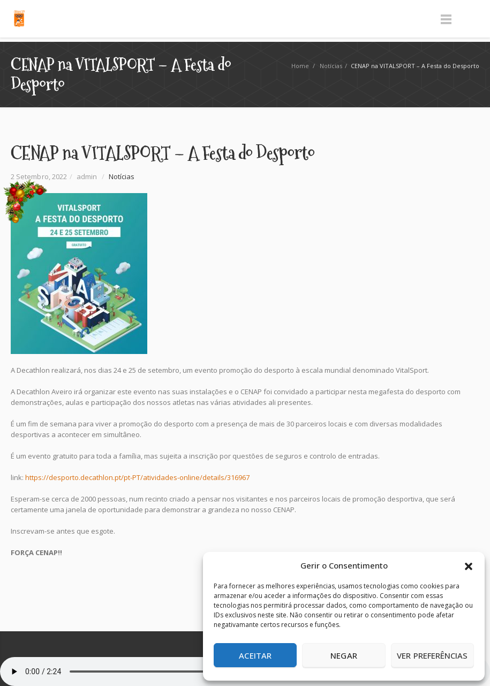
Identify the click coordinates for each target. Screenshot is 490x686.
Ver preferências (432, 655)
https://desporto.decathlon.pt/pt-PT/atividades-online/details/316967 (137, 477)
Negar (343, 655)
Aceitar (255, 655)
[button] (468, 565)
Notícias (331, 66)
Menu (446, 19)
